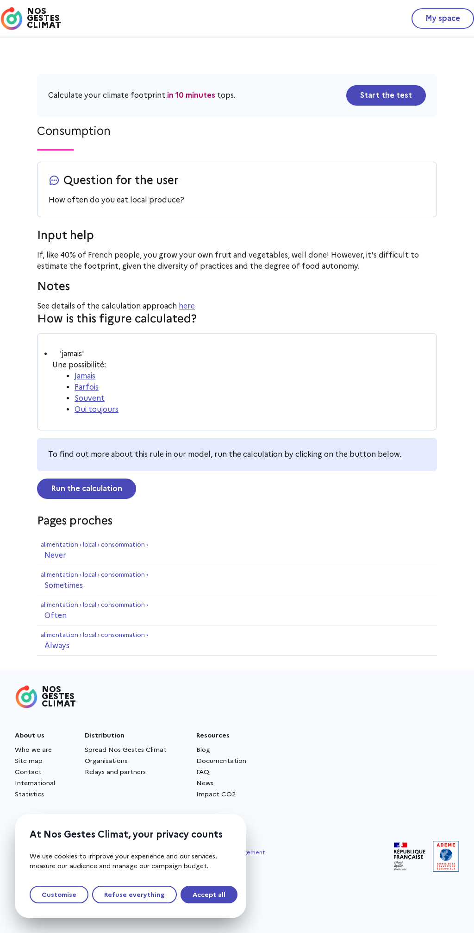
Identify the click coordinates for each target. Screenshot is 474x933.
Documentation (221, 760)
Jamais (85, 376)
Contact (28, 772)
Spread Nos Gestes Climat (126, 749)
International (35, 783)
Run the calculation (86, 488)
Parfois (87, 387)
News (204, 783)
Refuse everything (134, 894)
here (187, 306)
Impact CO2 (216, 794)
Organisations (106, 760)
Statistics (29, 794)
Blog (203, 749)
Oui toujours (96, 409)
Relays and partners (115, 772)
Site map (29, 760)
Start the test (386, 95)
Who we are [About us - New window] (33, 749)
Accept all (209, 894)
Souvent (90, 398)
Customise (59, 894)
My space (442, 18)
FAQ (202, 772)
